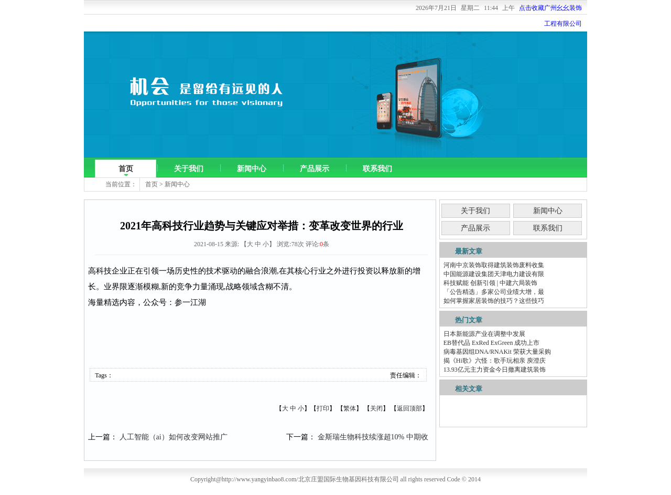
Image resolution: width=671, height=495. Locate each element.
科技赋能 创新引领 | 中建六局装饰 (490, 283)
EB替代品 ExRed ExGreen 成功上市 (491, 342)
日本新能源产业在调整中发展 (484, 334)
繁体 (349, 408)
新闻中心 (251, 169)
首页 (125, 169)
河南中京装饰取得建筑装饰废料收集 (493, 265)
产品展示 (314, 169)
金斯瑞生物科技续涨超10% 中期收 (373, 437)
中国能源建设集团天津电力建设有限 (493, 274)
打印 (323, 408)
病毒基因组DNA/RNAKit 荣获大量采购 (497, 351)
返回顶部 (409, 408)
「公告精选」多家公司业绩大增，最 (493, 292)
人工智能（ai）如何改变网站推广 (174, 437)
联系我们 (377, 169)
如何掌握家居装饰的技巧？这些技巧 (493, 300)
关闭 (376, 408)
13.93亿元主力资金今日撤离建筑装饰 (494, 369)
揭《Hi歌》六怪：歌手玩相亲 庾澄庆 (494, 360)
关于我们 (188, 169)
